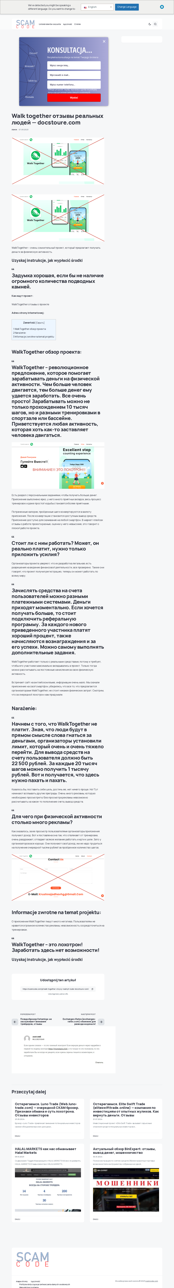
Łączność (35, 1281)
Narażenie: (19, 337)
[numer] (74, 89)
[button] (149, 28)
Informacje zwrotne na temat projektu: (33, 341)
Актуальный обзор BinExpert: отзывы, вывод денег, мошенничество (124, 1155)
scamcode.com (151, 1281)
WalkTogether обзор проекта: (29, 333)
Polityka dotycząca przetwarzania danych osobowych (44, 1284)
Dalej (17, 1140)
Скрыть (40, 327)
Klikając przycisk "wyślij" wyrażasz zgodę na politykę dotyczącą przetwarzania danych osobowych (72, 95)
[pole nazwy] (74, 70)
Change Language (127, 6)
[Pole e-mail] (74, 79)
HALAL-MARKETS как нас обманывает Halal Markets (45, 1155)
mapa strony (22, 1281)
